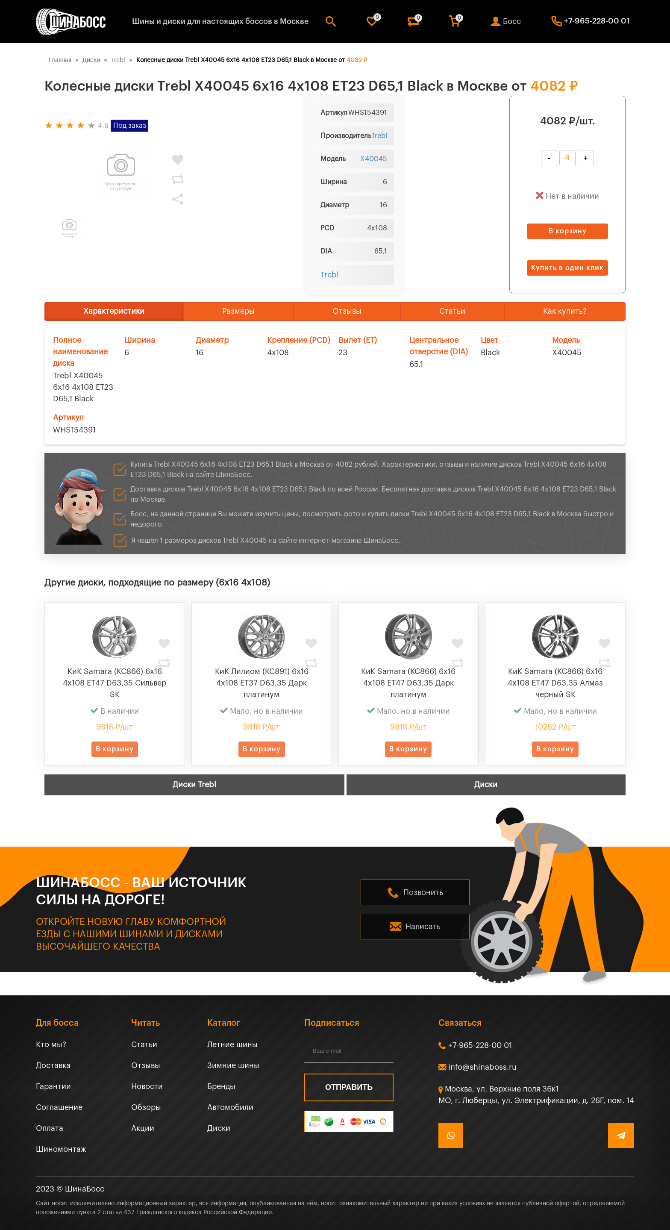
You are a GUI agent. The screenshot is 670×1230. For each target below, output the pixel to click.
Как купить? (565, 311)
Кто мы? (51, 1044)
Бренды (221, 1086)
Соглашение (59, 1107)
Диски (485, 785)
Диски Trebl (194, 785)
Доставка (53, 1065)
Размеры (238, 311)
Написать (423, 926)
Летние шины (232, 1044)
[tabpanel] (121, 172)
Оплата (49, 1128)
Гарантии (53, 1086)
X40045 (373, 159)
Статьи (452, 311)
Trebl (379, 135)
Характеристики (113, 311)
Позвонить (423, 892)
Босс (512, 21)
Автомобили (230, 1107)
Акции (142, 1128)
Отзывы (346, 311)
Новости (147, 1086)
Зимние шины (233, 1065)
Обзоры (146, 1107)
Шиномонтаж (61, 1149)
